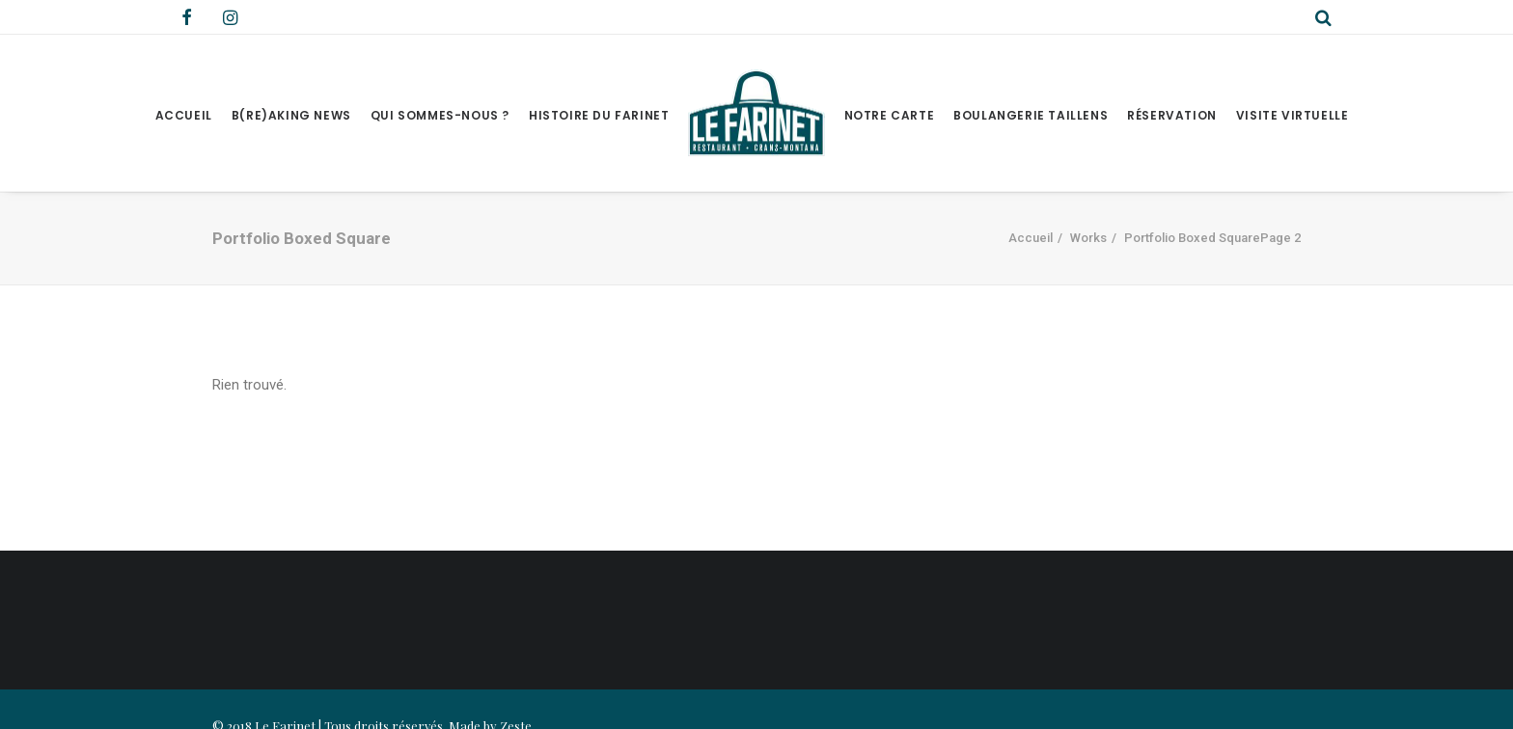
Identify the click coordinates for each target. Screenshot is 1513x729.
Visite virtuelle (1292, 115)
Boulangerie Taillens (1030, 115)
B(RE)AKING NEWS (291, 115)
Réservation (1172, 115)
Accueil (183, 115)
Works (1088, 237)
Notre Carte (889, 115)
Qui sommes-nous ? (440, 115)
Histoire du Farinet (599, 115)
